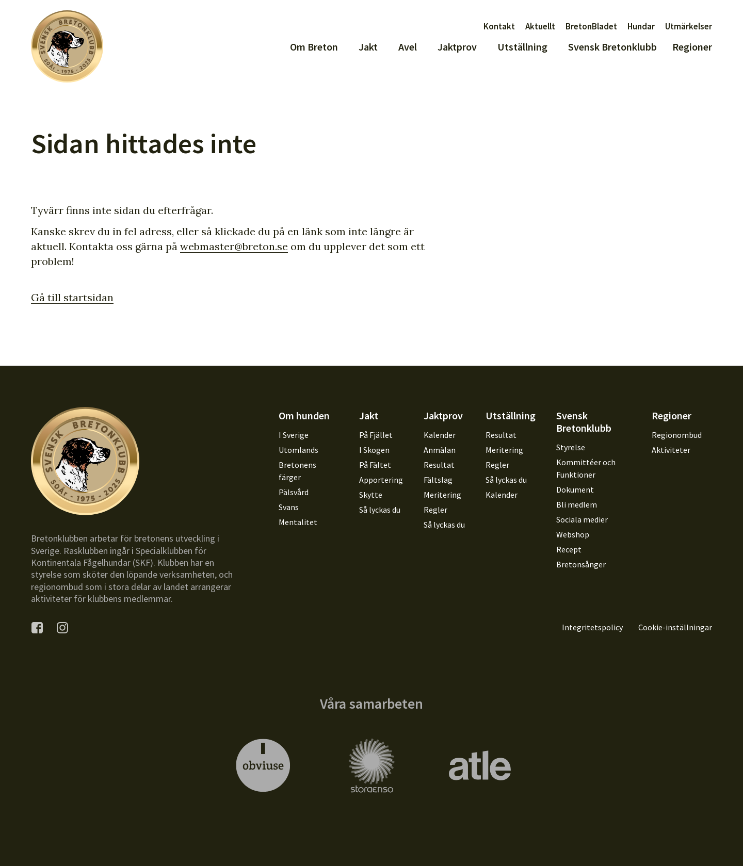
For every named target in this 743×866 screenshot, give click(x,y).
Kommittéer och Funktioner (586, 468)
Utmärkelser (688, 26)
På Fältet (375, 465)
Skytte (370, 494)
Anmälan (440, 450)
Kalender (440, 435)
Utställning (522, 46)
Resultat (439, 465)
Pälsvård (294, 492)
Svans (289, 507)
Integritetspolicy (592, 627)
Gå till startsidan (72, 297)
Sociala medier (582, 519)
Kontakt (499, 26)
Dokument (575, 489)
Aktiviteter (671, 450)
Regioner (692, 46)
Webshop (572, 534)
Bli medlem (576, 504)
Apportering (381, 480)
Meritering (442, 494)
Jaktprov (457, 46)
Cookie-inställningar (675, 627)
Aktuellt (540, 26)
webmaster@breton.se (234, 246)
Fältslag (438, 480)
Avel (407, 46)
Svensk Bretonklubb (612, 46)
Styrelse (570, 447)
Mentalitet (298, 522)
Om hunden (304, 415)
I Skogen (374, 450)
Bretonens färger (297, 471)
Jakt (368, 46)
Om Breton (314, 46)
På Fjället (376, 435)
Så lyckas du (379, 509)
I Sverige (294, 435)
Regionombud (677, 435)
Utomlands (298, 450)
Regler (435, 509)
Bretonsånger (581, 564)
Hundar (641, 26)
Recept (569, 549)
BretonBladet (591, 26)
